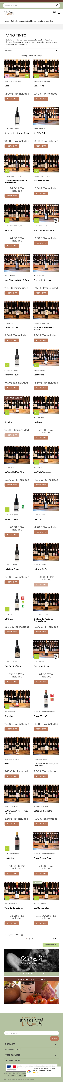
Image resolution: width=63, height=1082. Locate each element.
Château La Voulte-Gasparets (44, 712)
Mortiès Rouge (11, 519)
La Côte (37, 519)
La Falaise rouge (12, 569)
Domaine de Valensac (41, 323)
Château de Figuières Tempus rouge (43, 620)
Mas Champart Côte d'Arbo (17, 280)
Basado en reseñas (38, 1075)
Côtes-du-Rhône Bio (43, 811)
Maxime (8, 230)
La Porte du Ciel (41, 569)
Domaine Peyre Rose (12, 854)
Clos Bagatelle (39, 129)
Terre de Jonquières (14, 908)
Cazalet (8, 86)
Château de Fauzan (11, 370)
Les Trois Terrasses (42, 472)
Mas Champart (10, 276)
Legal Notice (7, 1073)
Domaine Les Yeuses (40, 759)
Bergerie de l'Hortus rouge (17, 133)
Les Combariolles (41, 908)
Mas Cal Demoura (11, 904)
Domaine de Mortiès (12, 515)
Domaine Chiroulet (11, 323)
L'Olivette (9, 619)
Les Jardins (39, 86)
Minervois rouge (12, 375)
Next (55, 939)
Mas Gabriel (38, 468)
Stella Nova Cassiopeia (44, 230)
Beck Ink (8, 422)
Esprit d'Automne (41, 180)
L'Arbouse (38, 422)
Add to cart (12, 99)
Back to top (51, 945)
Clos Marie (8, 615)
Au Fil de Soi (39, 133)
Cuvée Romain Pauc (42, 858)
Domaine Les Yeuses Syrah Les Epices (46, 764)
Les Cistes (9, 858)
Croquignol (9, 716)
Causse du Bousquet (43, 280)
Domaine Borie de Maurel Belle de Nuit (16, 181)
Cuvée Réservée (41, 716)
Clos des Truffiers (13, 666)
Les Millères (39, 375)
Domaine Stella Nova (41, 226)
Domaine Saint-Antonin (13, 81)
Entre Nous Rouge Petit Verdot (44, 328)
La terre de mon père (14, 472)
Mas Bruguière (39, 418)
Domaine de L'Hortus (12, 129)
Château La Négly (40, 515)
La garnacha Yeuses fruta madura (16, 812)
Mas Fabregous (10, 712)
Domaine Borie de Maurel (13, 176)
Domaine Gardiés (39, 370)
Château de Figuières (41, 615)
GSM (7, 763)
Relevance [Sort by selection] (31, 50)
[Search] (31, 5)
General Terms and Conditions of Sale (23, 1073)
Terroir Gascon (11, 327)
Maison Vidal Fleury (12, 759)
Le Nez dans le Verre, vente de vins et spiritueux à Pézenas (44, 1069)
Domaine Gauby (39, 662)
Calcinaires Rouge (41, 666)
